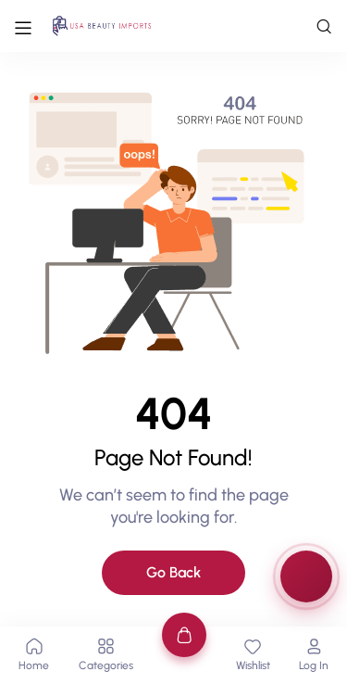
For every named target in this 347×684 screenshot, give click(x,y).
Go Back (173, 572)
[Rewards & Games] (306, 576)
